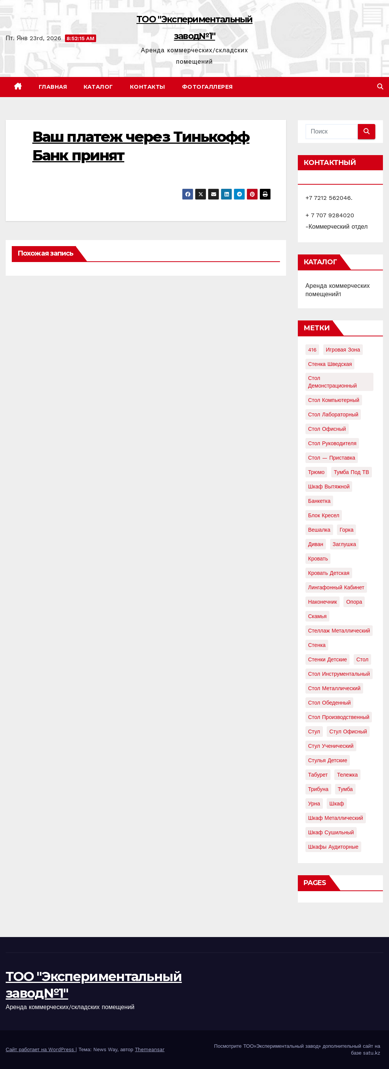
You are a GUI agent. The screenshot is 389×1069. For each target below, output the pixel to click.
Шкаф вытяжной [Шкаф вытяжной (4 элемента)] (328, 486)
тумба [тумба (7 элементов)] (345, 789)
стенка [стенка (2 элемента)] (317, 645)
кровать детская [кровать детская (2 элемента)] (328, 573)
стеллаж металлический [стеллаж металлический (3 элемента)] (339, 631)
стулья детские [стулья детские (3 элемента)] (327, 760)
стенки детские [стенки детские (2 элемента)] (327, 659)
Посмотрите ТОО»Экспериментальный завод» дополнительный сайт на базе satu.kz (297, 1049)
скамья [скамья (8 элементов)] (317, 616)
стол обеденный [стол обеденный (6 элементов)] (329, 703)
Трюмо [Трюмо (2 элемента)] (316, 472)
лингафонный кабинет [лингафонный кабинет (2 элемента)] (336, 587)
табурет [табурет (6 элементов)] (318, 775)
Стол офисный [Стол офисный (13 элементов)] (327, 429)
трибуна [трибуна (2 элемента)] (318, 789)
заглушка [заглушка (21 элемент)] (344, 544)
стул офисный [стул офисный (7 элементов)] (348, 731)
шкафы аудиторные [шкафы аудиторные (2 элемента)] (333, 847)
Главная (53, 86)
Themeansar (149, 1049)
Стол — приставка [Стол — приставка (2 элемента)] (331, 458)
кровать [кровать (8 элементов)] (318, 559)
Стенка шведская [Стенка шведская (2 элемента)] (330, 364)
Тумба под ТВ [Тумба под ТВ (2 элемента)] (351, 472)
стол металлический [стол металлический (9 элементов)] (334, 688)
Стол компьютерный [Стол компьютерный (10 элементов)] (333, 400)
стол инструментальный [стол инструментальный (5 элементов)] (339, 674)
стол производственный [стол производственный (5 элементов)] (338, 717)
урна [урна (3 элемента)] (314, 804)
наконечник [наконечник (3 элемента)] (322, 602)
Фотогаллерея (207, 86)
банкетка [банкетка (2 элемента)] (319, 501)
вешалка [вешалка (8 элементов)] (319, 530)
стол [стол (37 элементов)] (362, 659)
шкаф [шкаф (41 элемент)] (336, 804)
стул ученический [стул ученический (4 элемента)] (331, 746)
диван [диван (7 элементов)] (315, 544)
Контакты (147, 86)
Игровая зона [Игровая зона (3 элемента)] (343, 350)
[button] (380, 86)
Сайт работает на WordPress (41, 1049)
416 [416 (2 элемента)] (312, 350)
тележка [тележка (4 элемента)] (347, 775)
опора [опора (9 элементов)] (354, 602)
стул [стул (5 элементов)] (314, 731)
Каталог (98, 86)
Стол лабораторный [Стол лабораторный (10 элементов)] (333, 414)
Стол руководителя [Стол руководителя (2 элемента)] (332, 443)
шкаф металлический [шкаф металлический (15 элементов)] (335, 818)
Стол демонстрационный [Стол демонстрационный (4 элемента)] (332, 382)
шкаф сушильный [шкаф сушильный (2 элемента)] (331, 832)
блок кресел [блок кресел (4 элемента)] (323, 515)
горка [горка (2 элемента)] (346, 530)
